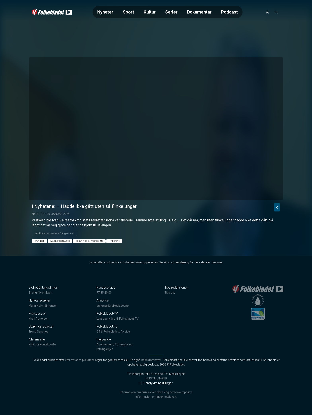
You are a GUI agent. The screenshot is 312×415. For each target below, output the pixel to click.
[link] (52, 12)
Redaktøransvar (151, 360)
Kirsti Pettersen (38, 318)
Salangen (39, 241)
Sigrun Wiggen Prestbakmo (89, 241)
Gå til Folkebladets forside (113, 331)
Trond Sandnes (38, 331)
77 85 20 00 (104, 292)
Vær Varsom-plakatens (80, 360)
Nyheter (105, 12)
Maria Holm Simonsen (43, 305)
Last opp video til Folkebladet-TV (117, 318)
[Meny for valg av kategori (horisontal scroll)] (168, 12)
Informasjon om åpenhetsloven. (156, 397)
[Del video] (277, 207)
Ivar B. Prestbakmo (60, 241)
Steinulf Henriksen (40, 292)
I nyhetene (114, 241)
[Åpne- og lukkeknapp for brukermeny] (267, 12)
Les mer (217, 262)
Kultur (150, 12)
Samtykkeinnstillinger (156, 383)
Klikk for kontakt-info (42, 344)
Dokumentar (199, 12)
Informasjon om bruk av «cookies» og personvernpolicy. (156, 392)
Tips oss (170, 292)
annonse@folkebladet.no (113, 305)
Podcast (229, 12)
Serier (171, 12)
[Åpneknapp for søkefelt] (276, 12)
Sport (128, 12)
